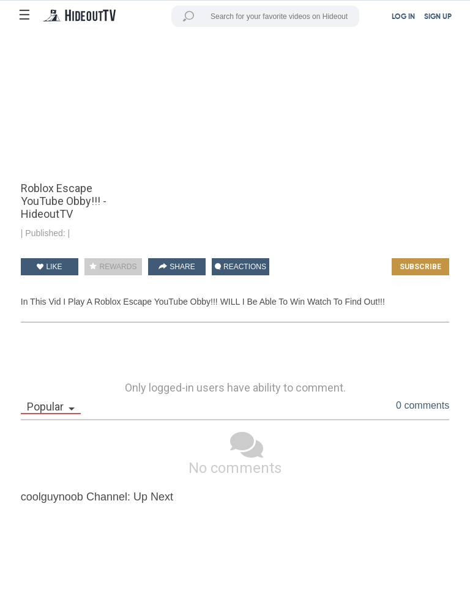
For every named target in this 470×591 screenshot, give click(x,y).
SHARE (177, 266)
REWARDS (112, 266)
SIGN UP (438, 17)
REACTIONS (240, 266)
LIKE (49, 266)
